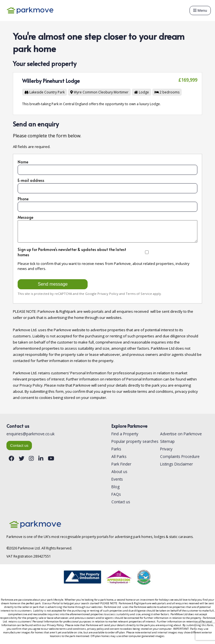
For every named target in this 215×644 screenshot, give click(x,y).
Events (117, 479)
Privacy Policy (107, 294)
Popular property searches (134, 441)
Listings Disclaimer (176, 464)
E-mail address (31, 180)
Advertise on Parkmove (181, 433)
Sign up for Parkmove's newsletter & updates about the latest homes (89, 252)
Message (25, 217)
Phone (23, 198)
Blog (115, 486)
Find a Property (124, 433)
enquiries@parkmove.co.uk (30, 433)
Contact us (19, 445)
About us (119, 471)
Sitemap (167, 441)
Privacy (166, 449)
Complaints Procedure (180, 456)
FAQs (116, 494)
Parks (116, 449)
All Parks (119, 456)
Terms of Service (139, 294)
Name (23, 161)
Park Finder (121, 464)
